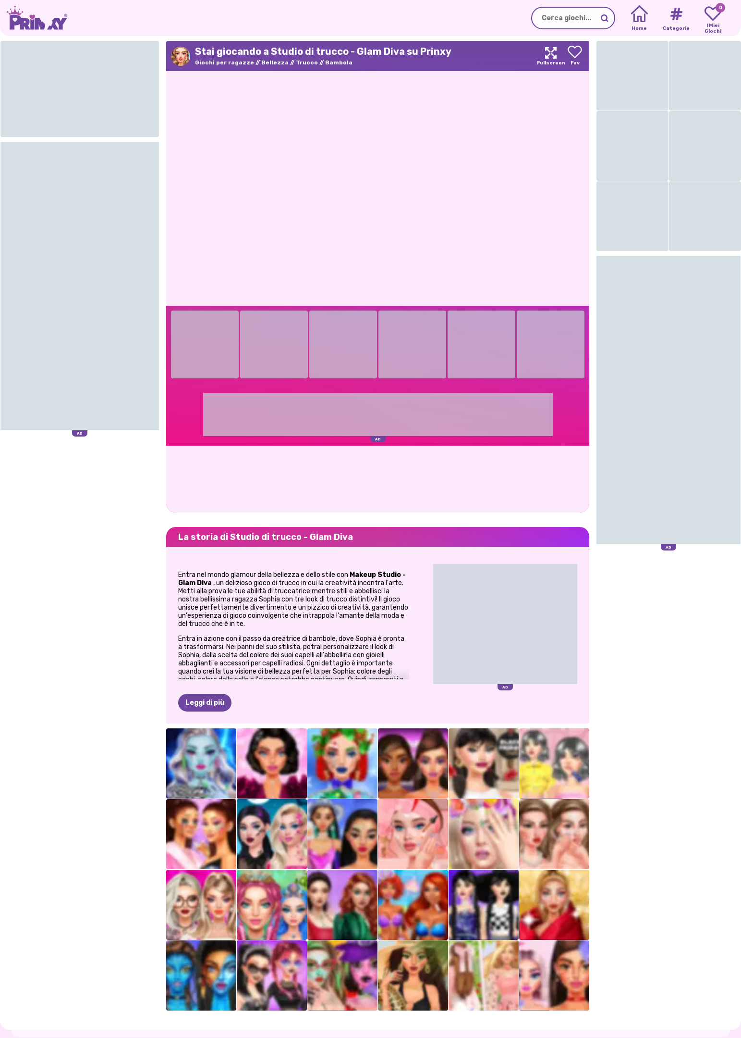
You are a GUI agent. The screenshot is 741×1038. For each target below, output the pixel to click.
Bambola (338, 62)
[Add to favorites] (575, 56)
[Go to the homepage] (33, 18)
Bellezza (275, 62)
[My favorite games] (713, 18)
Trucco (307, 62)
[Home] (639, 18)
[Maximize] (551, 56)
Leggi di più (204, 703)
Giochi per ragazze (224, 62)
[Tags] (676, 18)
